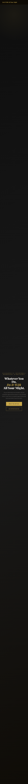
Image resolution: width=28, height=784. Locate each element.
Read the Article (14, 403)
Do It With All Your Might (9, 2)
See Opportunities (14, 408)
